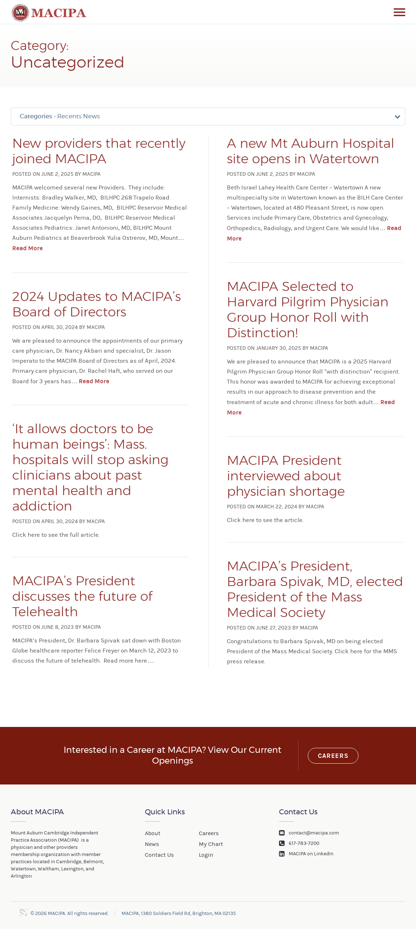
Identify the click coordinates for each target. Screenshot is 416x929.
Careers (333, 757)
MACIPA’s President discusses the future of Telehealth (82, 598)
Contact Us (159, 855)
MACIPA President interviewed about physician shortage (286, 477)
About (152, 834)
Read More (27, 251)
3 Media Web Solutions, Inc (23, 913)
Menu (399, 12)
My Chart (211, 845)
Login (206, 855)
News (152, 845)
